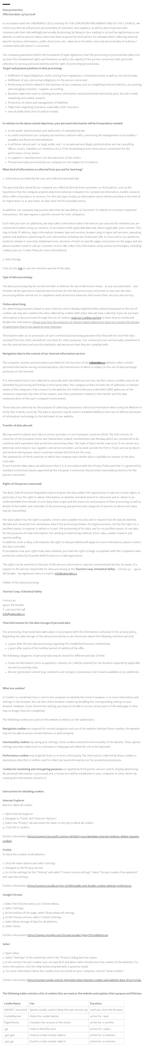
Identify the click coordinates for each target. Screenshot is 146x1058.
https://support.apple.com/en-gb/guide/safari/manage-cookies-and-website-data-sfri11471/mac (84, 980)
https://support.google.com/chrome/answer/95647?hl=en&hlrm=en (67, 935)
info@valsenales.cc (66, 573)
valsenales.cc (97, 362)
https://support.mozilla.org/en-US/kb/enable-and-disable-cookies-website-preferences (79, 885)
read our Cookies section (86, 317)
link (20, 268)
